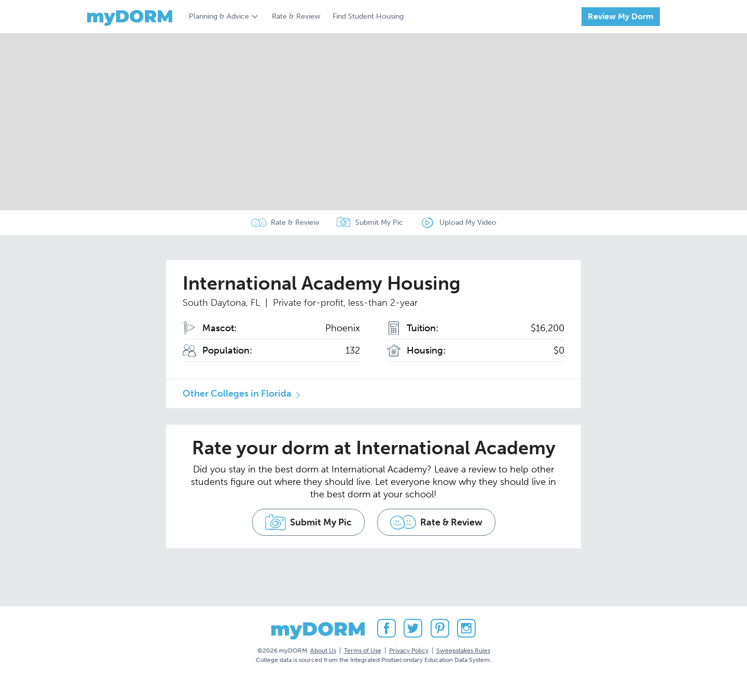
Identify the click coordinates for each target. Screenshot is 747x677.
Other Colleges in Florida (237, 393)
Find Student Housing (368, 16)
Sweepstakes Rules (463, 650)
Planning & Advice (219, 16)
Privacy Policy (408, 650)
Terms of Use (362, 650)
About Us (323, 650)
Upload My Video (467, 222)
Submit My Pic (379, 222)
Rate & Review (296, 16)
